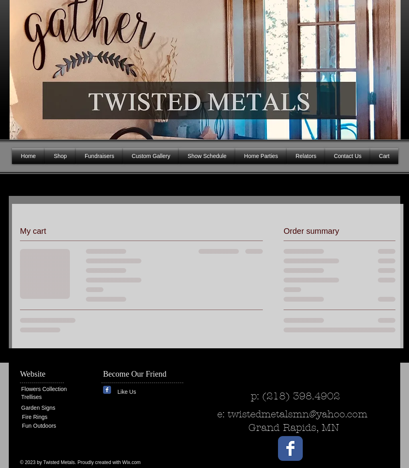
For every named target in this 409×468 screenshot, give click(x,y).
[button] (388, 68)
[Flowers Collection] (52, 389)
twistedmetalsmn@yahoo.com (297, 414)
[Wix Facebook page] (107, 390)
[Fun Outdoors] (46, 426)
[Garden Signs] (45, 408)
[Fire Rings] (51, 417)
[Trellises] (45, 397)
